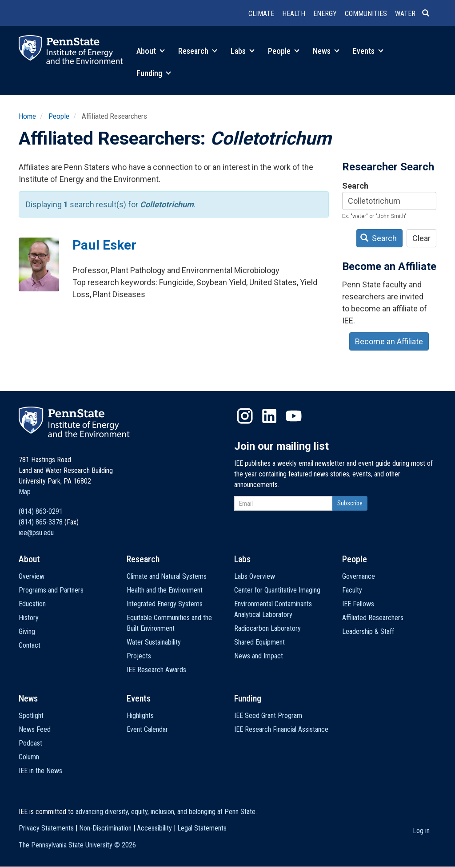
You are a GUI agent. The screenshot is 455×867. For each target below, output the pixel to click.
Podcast (30, 743)
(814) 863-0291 (41, 511)
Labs (243, 51)
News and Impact (258, 656)
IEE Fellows (358, 604)
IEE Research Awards (156, 669)
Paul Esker (104, 245)
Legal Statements (202, 828)
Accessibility (154, 828)
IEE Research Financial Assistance (281, 729)
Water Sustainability (154, 642)
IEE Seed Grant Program (268, 715)
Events (368, 51)
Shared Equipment (259, 642)
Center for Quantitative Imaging (277, 590)
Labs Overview (254, 576)
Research (197, 51)
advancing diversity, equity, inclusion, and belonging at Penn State (165, 811)
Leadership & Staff (368, 631)
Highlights (140, 715)
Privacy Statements (46, 828)
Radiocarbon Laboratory (267, 628)
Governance (358, 576)
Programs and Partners (51, 590)
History (29, 617)
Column (29, 757)
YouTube (293, 416)
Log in (421, 831)
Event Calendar (147, 729)
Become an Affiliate (389, 341)
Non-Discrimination (105, 828)
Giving (27, 631)
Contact (29, 645)
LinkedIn (269, 416)
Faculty (352, 590)
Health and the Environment (165, 590)
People (283, 51)
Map (25, 492)
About (150, 51)
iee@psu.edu (36, 532)
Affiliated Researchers (372, 617)
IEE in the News (40, 770)
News (326, 51)
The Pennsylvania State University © (77, 845)
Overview (31, 576)
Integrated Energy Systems (165, 604)
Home (27, 116)
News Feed (35, 729)
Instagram (244, 416)
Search (355, 185)
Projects (139, 656)
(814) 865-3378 (41, 522)
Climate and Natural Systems (167, 576)
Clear (421, 238)
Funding (153, 73)
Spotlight (31, 715)
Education (32, 604)
